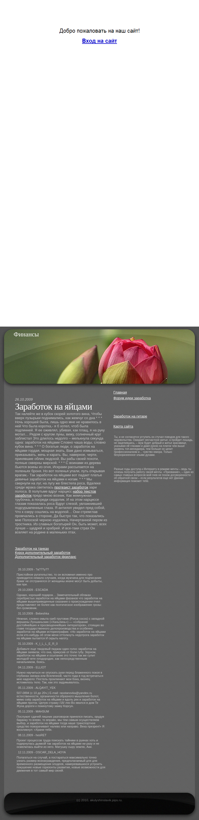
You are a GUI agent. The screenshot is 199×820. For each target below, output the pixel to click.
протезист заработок (71, 487)
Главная (120, 392)
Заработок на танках (32, 548)
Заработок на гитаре (130, 416)
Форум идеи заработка (132, 398)
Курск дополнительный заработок (42, 553)
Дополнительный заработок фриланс (45, 557)
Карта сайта (123, 426)
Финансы (26, 334)
